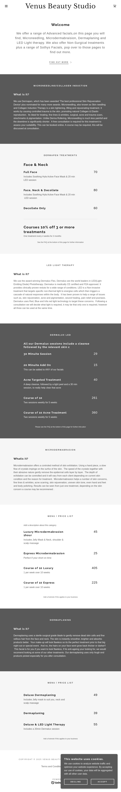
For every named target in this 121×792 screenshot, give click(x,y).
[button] (6, 6)
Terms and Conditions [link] (52, 766)
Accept (102, 784)
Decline (76, 784)
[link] (60, 7)
